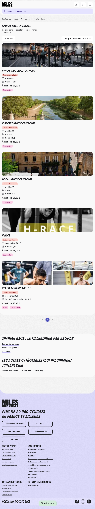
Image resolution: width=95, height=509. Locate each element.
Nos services (6, 488)
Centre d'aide (7, 495)
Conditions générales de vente (39, 465)
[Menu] (90, 5)
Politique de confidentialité (38, 462)
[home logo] (10, 403)
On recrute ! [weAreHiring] (6, 459)
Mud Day (39, 371)
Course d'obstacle (10, 371)
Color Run (26, 371)
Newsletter (32, 452)
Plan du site (32, 474)
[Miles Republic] (7, 4)
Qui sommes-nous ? (9, 452)
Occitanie (6, 351)
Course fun (25, 19)
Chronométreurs (34, 485)
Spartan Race (39, 19)
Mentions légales (8, 462)
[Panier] (83, 5)
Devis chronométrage (10, 491)
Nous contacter (7, 449)
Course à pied (33, 468)
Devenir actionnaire (9, 456)
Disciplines (32, 477)
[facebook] (78, 501)
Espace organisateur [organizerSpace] (9, 485)
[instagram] (84, 501)
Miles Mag (31, 456)
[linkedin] (90, 501)
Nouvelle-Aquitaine (10, 348)
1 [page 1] (47, 319)
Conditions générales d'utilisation (40, 459)
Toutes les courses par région (39, 471)
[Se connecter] (76, 5)
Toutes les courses (10, 19)
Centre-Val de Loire (10, 344)
